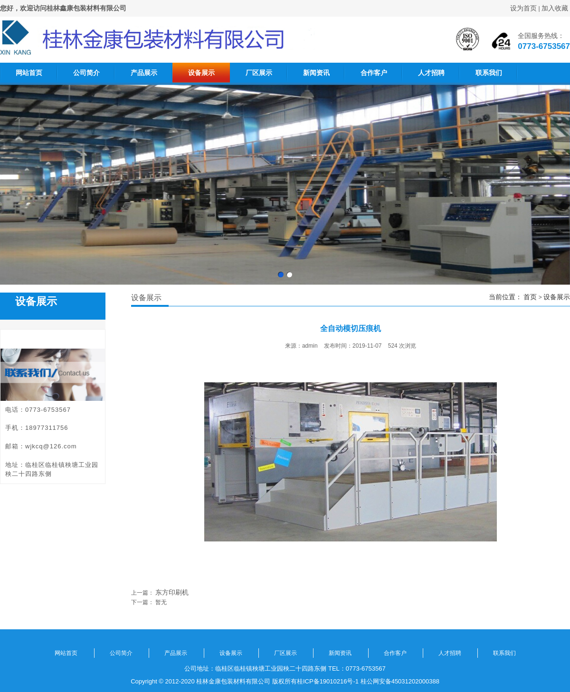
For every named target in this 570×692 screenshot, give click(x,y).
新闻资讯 (316, 72)
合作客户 (374, 72)
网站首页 (29, 72)
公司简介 (86, 72)
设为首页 (523, 8)
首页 (530, 297)
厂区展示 (259, 72)
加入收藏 (555, 8)
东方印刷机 (172, 592)
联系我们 (488, 72)
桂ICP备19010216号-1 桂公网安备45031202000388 (368, 681)
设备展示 (201, 72)
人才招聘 (431, 72)
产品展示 (144, 72)
